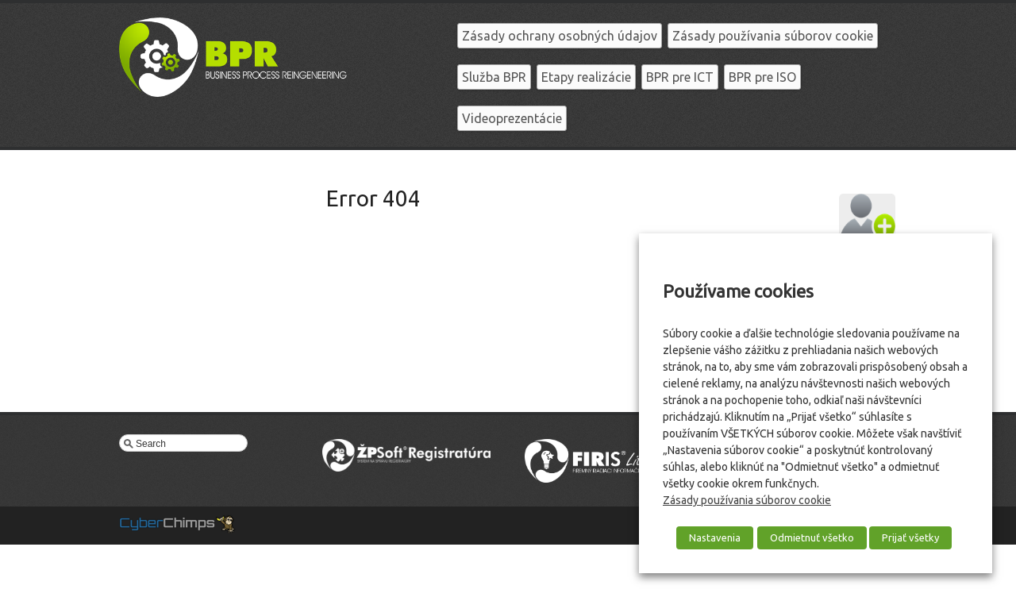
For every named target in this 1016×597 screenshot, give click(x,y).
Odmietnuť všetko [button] (812, 537)
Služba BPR (494, 77)
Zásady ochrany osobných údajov (559, 36)
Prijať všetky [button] (910, 537)
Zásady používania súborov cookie (772, 36)
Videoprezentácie (512, 118)
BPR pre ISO (762, 77)
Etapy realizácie (586, 77)
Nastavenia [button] (715, 537)
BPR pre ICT (680, 77)
